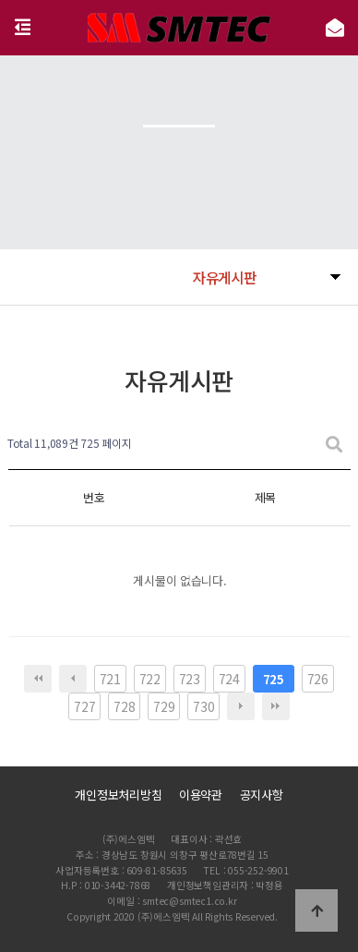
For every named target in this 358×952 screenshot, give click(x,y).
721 (110, 678)
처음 (38, 679)
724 (229, 678)
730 (203, 706)
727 (84, 706)
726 (317, 678)
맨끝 (276, 706)
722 (150, 678)
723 (189, 678)
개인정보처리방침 (118, 794)
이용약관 (200, 794)
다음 (241, 706)
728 (124, 706)
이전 (73, 679)
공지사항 (261, 794)
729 (163, 706)
